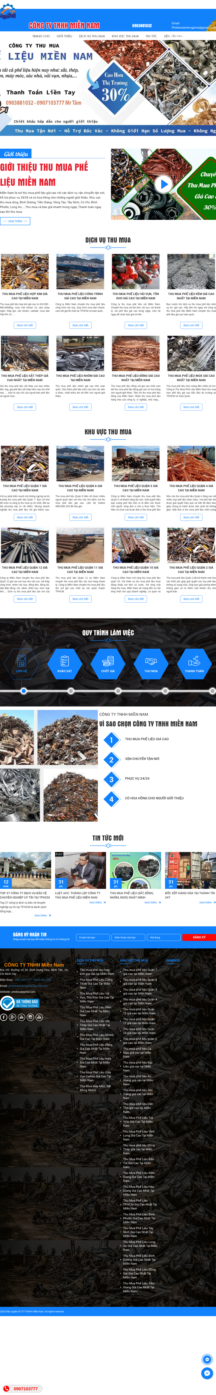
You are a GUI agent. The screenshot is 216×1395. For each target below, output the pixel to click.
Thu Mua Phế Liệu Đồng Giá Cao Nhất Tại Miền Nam (96, 1048)
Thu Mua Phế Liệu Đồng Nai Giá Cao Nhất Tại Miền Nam (139, 1273)
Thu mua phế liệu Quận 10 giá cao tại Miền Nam (139, 1031)
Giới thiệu (64, 36)
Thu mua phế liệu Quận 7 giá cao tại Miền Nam (140, 972)
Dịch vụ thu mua (92, 36)
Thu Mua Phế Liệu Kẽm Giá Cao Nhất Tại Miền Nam (95, 1011)
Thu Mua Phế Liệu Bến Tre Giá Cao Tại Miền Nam (138, 1163)
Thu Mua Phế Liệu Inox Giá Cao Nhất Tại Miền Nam (95, 1062)
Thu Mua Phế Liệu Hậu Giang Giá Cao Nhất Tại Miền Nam (138, 1190)
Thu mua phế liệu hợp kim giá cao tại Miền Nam (97, 972)
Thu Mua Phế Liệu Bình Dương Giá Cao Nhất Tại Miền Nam (139, 1259)
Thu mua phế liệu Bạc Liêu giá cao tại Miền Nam (138, 1066)
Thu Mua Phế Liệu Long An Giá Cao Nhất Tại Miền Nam (140, 1246)
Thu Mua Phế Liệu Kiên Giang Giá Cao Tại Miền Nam (139, 1177)
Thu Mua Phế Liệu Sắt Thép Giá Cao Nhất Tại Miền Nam (95, 1025)
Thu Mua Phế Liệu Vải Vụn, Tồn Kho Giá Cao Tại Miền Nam (97, 997)
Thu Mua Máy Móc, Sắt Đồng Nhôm (95, 1088)
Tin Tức (151, 36)
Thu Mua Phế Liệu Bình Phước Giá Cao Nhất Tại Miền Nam (139, 1218)
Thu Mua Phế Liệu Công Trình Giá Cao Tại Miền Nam (96, 983)
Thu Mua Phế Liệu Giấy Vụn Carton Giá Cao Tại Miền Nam (95, 1076)
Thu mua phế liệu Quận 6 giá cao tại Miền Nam (140, 981)
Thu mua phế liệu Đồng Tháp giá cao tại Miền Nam (139, 1149)
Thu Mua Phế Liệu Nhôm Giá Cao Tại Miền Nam (97, 1037)
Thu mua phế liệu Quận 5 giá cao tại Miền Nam (140, 991)
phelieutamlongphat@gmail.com (28, 985)
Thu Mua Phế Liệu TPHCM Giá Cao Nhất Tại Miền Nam (140, 1204)
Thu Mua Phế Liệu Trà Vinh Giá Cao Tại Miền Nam (138, 1121)
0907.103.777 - (24, 979)
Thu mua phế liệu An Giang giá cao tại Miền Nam (138, 1080)
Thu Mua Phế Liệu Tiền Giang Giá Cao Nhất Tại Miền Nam (138, 1287)
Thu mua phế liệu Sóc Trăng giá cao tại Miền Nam (138, 1094)
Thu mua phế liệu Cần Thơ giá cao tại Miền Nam (138, 1108)
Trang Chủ (41, 36)
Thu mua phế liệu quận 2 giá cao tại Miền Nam (140, 1041)
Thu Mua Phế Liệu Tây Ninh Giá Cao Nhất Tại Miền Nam (138, 1232)
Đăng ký (199, 937)
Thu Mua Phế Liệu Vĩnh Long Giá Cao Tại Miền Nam (139, 1135)
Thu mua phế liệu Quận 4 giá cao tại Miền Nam (140, 1001)
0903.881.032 (42, 979)
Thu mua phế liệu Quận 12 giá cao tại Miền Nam (139, 1011)
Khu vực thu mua (125, 36)
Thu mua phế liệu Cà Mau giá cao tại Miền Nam (137, 1052)
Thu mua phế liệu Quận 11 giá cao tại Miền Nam (139, 1021)
